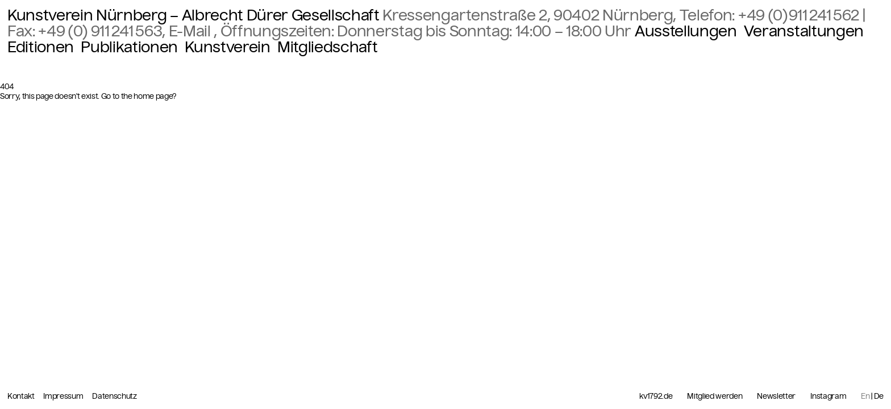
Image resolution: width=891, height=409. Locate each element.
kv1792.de (655, 396)
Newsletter (776, 396)
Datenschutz (114, 396)
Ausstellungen (686, 31)
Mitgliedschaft (327, 47)
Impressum (64, 396)
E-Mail (191, 31)
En (865, 396)
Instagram (828, 396)
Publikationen (129, 47)
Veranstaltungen (804, 31)
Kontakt (21, 396)
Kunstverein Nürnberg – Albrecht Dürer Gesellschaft (193, 15)
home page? (155, 96)
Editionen (40, 47)
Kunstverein (227, 47)
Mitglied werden (714, 396)
